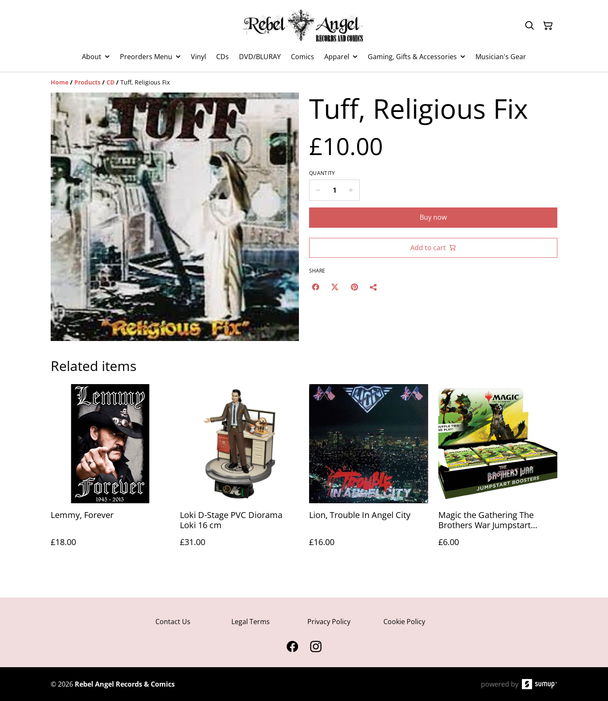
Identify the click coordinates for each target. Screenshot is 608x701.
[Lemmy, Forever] (110, 474)
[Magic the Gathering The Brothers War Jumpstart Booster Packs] (497, 474)
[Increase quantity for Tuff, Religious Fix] (351, 190)
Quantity (322, 173)
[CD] (110, 82)
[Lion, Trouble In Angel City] (368, 474)
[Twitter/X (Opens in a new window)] (334, 287)
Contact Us (172, 621)
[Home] (59, 82)
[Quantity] (334, 190)
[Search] (529, 25)
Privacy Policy (328, 621)
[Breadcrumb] (304, 82)
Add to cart (433, 247)
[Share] (373, 287)
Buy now (433, 217)
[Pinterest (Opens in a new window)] (354, 287)
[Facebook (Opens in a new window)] (315, 287)
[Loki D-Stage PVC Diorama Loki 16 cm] (239, 474)
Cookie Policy (404, 621)
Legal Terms (250, 621)
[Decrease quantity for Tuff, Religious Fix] (317, 190)
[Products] (87, 82)
